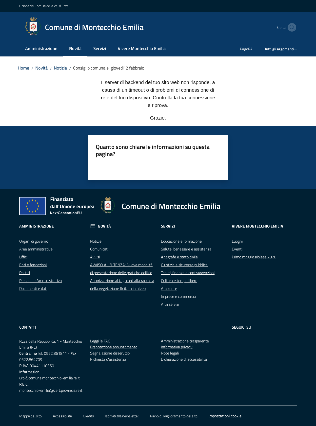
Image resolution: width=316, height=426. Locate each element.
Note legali (170, 353)
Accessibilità (62, 416)
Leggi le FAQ (100, 341)
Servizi (168, 226)
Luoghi (237, 241)
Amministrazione (36, 226)
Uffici (23, 257)
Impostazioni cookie (225, 416)
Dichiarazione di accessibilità (184, 359)
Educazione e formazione (181, 241)
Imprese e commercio (178, 296)
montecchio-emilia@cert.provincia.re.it (50, 390)
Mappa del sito (30, 416)
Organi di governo (33, 241)
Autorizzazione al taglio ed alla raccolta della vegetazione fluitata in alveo (122, 284)
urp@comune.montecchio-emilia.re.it (49, 378)
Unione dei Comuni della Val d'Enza (43, 5)
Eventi (237, 249)
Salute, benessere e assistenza (186, 249)
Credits (88, 416)
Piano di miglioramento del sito (174, 416)
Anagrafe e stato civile (179, 257)
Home (23, 68)
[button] (291, 27)
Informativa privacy (177, 347)
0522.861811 (55, 353)
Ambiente (169, 288)
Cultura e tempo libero (179, 281)
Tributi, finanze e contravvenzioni (188, 273)
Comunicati (99, 249)
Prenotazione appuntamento (113, 347)
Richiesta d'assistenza (108, 359)
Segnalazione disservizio (110, 353)
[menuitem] (41, 48)
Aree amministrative (36, 249)
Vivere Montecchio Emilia (257, 226)
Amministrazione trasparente (185, 341)
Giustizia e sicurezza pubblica (184, 265)
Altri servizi (170, 304)
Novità (41, 68)
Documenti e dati (33, 288)
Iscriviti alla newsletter (122, 416)
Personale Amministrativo (40, 281)
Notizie (60, 68)
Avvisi (95, 257)
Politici (24, 273)
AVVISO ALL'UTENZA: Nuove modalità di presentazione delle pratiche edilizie (121, 269)
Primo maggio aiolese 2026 (254, 257)
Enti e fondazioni (33, 265)
